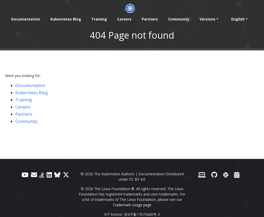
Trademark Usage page (132, 204)
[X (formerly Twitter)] (66, 174)
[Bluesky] (57, 174)
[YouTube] (24, 174)
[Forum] (34, 174)
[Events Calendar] (236, 174)
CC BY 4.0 (137, 179)
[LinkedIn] (49, 174)
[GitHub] (214, 174)
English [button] (238, 19)
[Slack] (225, 174)
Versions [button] (207, 19)
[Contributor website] (202, 174)
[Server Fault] (41, 174)
